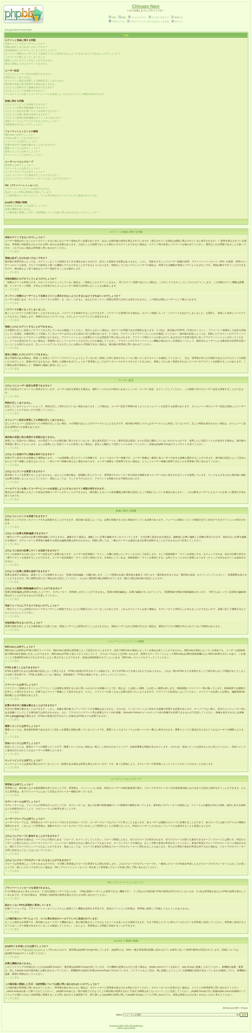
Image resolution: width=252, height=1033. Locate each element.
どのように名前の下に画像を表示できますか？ (30, 87)
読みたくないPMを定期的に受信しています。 (29, 192)
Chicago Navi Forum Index (18, 30)
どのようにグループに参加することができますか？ (32, 175)
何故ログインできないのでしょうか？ (25, 43)
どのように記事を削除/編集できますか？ (26, 107)
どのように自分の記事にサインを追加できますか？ (32, 111)
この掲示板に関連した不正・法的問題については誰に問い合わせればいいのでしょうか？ (52, 212)
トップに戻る (12, 251)
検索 (122, 17)
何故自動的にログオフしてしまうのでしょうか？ (31, 50)
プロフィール (117, 21)
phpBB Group (33, 949)
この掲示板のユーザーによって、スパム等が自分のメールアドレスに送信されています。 (52, 195)
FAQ (112, 17)
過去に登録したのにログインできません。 (27, 63)
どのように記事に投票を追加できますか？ (27, 114)
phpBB (120, 1026)
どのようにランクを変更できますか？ (25, 90)
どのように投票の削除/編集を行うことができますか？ (33, 117)
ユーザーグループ (159, 17)
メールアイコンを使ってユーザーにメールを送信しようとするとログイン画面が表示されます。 (56, 94)
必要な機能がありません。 (19, 209)
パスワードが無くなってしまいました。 (26, 57)
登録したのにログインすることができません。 (30, 60)
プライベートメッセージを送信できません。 (28, 188)
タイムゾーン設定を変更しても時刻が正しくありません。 (35, 80)
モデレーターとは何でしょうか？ (22, 168)
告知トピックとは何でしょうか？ (22, 151)
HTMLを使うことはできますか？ (22, 138)
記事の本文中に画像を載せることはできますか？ (31, 144)
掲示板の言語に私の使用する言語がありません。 (31, 84)
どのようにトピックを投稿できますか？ (26, 104)
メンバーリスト (137, 17)
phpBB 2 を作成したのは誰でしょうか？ (26, 205)
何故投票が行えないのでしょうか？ (24, 124)
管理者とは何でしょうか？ (19, 165)
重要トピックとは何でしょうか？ (22, 148)
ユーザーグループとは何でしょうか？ (25, 171)
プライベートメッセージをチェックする (148, 21)
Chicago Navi (145, 6)
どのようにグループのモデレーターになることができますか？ (38, 178)
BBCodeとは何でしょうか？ (20, 134)
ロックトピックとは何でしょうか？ (24, 154)
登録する (177, 17)
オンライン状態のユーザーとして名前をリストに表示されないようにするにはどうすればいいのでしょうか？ (63, 53)
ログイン (177, 21)
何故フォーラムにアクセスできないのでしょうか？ (32, 121)
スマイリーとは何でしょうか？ (21, 141)
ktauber (132, 1028)
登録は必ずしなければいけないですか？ (26, 47)
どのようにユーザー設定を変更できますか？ (28, 74)
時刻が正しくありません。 (19, 77)
